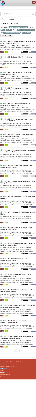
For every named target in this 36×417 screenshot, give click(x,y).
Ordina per (3, 19)
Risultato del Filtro (7, 35)
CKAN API (3, 364)
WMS (6, 51)
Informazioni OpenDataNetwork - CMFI (10, 362)
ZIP (3, 51)
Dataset (3, 7)
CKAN (3, 372)
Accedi (2, 377)
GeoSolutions (6, 374)
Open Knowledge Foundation (8, 366)
